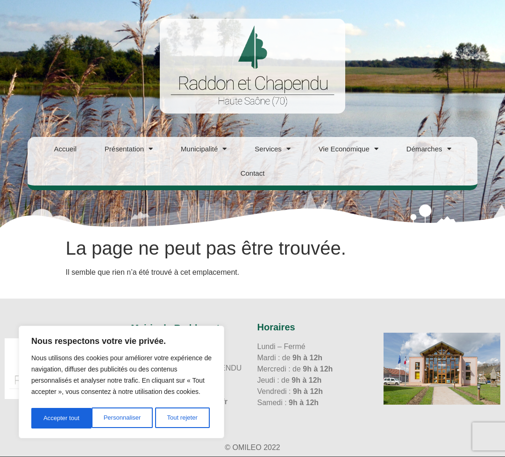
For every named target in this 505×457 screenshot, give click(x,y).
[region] (121, 383)
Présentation (129, 149)
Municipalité (204, 149)
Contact (253, 173)
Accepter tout (182, 418)
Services (273, 149)
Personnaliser (62, 418)
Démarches (428, 149)
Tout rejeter (122, 418)
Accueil (65, 149)
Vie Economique (348, 149)
